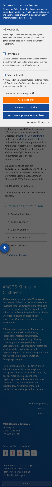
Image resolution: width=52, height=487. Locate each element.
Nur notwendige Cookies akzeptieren (26, 115)
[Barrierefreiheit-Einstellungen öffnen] (4, 248)
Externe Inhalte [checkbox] (15, 75)
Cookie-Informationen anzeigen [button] (18, 93)
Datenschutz (31, 122)
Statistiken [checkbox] (13, 54)
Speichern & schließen (26, 107)
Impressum (44, 122)
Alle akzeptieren (26, 100)
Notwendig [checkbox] (13, 29)
